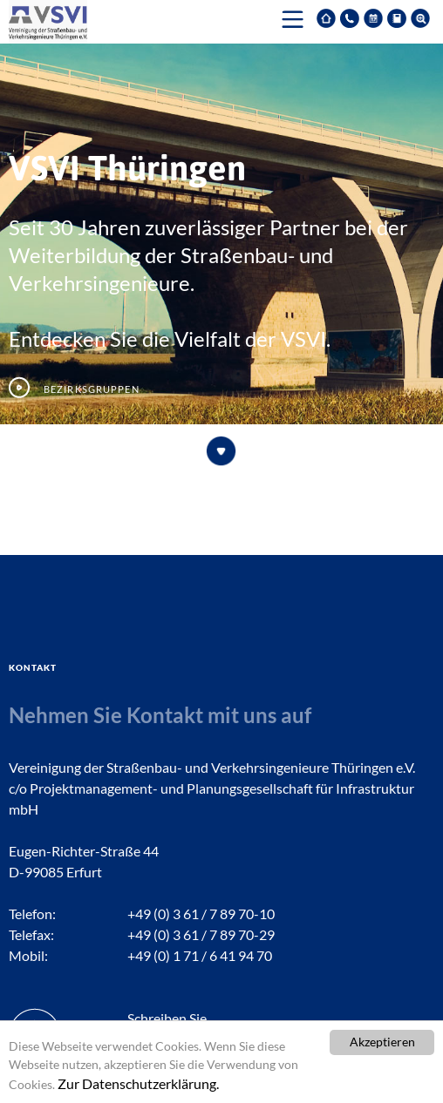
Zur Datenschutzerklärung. (138, 1083)
